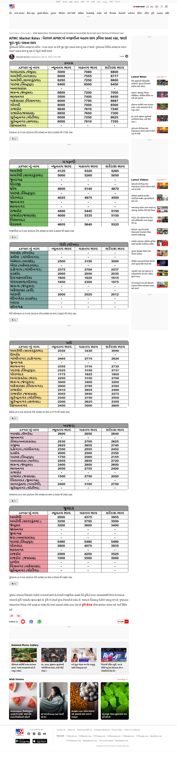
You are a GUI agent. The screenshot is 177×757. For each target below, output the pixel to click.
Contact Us (61, 729)
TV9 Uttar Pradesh (106, 740)
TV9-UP (117, 1)
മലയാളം (105, 1)
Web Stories (16, 679)
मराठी (82, 1)
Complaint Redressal (102, 729)
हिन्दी (58, 1)
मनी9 (111, 1)
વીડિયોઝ (62, 13)
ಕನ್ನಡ (70, 1)
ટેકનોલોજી (90, 13)
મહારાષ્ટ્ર (160, 13)
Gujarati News (14, 33)
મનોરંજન (131, 13)
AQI (151, 6)
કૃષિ (152, 13)
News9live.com (156, 736)
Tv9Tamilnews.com (73, 740)
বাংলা (87, 1)
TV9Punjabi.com (142, 736)
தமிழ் (98, 1)
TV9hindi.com (71, 736)
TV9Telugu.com (99, 736)
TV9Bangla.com (128, 736)
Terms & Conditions (132, 729)
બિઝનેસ (113, 13)
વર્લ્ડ (105, 13)
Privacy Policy (117, 729)
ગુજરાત (53, 13)
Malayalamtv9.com (90, 740)
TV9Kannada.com (114, 736)
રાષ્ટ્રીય (99, 13)
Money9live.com (121, 740)
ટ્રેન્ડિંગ (139, 13)
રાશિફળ (81, 13)
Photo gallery (26, 33)
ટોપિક (146, 13)
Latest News (138, 77)
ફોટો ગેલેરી (71, 13)
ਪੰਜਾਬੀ (93, 1)
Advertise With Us (84, 729)
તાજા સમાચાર (19, 13)
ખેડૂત (18, 616)
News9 (65, 1)
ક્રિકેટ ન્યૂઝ (31, 13)
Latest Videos (139, 180)
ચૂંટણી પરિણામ (42, 13)
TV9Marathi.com (84, 736)
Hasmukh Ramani (23, 56)
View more (122, 679)
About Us (71, 729)
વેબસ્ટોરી (121, 13)
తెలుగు (76, 1)
